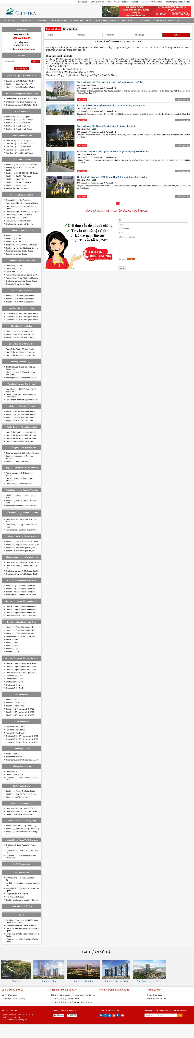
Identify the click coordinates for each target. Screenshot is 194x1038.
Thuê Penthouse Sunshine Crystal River (21, 673)
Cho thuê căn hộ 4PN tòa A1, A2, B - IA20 (22, 742)
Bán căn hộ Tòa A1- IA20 (15, 700)
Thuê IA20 (41, 21)
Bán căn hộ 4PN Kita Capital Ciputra (20, 302)
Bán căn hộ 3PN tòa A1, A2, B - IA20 (20, 712)
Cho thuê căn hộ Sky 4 (14, 685)
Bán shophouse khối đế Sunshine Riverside (22, 453)
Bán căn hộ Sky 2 (12, 643)
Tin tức (7, 25)
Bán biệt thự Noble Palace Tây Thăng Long (22, 829)
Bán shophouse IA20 (14, 757)
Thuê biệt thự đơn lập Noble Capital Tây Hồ (22, 562)
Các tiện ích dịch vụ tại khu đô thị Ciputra (22, 900)
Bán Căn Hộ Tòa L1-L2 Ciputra (18, 126)
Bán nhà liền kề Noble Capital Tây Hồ (20, 551)
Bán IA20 (145, 21)
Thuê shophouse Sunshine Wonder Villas (21, 530)
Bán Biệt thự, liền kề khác (101, 2)
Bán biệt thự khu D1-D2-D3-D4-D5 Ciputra (22, 173)
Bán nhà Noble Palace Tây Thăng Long (21, 826)
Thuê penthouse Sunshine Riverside (20, 441)
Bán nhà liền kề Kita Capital (16, 254)
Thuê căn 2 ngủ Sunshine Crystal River (21, 663)
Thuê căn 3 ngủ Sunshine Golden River (21, 610)
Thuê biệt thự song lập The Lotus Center (21, 811)
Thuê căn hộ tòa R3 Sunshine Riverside (21, 438)
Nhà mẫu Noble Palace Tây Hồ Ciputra (21, 925)
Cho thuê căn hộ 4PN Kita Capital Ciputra (22, 320)
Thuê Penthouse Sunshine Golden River (21, 616)
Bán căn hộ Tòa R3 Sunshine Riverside (21, 418)
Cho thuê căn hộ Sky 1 (14, 676)
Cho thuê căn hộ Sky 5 (14, 688)
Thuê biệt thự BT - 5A (14, 266)
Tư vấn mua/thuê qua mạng (22, 49)
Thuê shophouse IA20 (14, 774)
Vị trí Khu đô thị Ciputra (15, 897)
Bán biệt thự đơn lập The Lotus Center (20, 791)
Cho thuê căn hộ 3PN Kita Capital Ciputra (22, 317)
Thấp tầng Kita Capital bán (152, 2)
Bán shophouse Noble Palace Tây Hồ (20, 87)
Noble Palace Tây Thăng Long (167, 21)
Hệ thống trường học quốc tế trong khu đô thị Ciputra (72, 995)
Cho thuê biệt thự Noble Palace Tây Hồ (21, 102)
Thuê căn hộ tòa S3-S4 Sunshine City (20, 352)
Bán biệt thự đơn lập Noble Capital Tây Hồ (22, 541)
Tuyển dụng (82, 2)
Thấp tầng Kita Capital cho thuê (178, 2)
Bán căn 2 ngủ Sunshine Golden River (20, 586)
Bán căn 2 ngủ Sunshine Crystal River (20, 627)
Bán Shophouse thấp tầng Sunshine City (21, 378)
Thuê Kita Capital (58, 21)
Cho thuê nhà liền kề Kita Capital (18, 284)
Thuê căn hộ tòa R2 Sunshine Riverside (21, 435)
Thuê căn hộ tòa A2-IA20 (15, 730)
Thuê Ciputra (26, 21)
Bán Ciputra (10, 21)
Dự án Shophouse (154, 995)
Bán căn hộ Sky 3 (12, 646)
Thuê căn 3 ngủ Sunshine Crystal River (21, 667)
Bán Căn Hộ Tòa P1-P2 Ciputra (18, 123)
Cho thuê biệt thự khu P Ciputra (18, 200)
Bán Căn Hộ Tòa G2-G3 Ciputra (18, 117)
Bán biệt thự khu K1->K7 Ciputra (18, 182)
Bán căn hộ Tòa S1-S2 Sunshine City (20, 331)
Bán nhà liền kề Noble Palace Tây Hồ (20, 81)
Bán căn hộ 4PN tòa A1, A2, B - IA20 (20, 715)
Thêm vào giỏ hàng (182, 99)
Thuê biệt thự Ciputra (21, 864)
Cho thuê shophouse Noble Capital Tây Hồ (22, 571)
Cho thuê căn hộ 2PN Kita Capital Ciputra (22, 313)
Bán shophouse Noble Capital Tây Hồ (20, 548)
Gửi (180, 1015)
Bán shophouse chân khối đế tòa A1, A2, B (22, 760)
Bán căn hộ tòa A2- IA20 (15, 703)
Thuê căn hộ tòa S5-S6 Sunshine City (20, 355)
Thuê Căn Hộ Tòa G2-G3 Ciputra (18, 141)
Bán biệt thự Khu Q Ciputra (16, 179)
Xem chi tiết (82, 99)
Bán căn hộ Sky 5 (12, 652)
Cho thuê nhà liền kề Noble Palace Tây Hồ (22, 99)
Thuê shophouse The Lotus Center (19, 814)
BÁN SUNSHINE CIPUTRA (81, 21)
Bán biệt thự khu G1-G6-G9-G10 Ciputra (21, 165)
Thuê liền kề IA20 (12, 772)
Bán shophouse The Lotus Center (19, 797)
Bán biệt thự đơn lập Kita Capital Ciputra (21, 245)
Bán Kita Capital (129, 21)
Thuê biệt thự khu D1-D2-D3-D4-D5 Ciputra (22, 212)
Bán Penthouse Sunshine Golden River (21, 595)
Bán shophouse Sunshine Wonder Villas (21, 506)
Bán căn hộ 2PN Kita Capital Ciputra (20, 296)
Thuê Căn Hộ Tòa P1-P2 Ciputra (18, 147)
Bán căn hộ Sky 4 (12, 649)
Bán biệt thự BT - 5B (13, 239)
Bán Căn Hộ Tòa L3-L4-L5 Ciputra (19, 129)
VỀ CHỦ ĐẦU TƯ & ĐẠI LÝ (12, 990)
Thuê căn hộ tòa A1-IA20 (15, 727)
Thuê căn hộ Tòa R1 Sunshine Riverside (21, 432)
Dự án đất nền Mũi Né (156, 998)
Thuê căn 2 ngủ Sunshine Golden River (21, 606)
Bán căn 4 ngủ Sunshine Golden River (20, 592)
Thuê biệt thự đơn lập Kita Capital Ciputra (22, 278)
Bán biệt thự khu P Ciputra (16, 185)
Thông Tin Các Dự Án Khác (21, 906)
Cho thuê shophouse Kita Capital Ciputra (21, 281)
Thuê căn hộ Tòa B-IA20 (15, 733)
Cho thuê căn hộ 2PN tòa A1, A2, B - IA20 (22, 736)
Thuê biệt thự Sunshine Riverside (18, 484)
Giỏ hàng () (23, 68)
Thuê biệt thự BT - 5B (14, 269)
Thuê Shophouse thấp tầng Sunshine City (22, 400)
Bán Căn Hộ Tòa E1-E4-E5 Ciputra (19, 120)
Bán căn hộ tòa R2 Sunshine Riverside (21, 414)
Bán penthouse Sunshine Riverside (19, 421)
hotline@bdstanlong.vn (17, 1019)
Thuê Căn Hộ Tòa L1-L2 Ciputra (18, 150)
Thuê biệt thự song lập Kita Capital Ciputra (22, 275)
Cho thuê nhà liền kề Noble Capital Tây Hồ (22, 574)
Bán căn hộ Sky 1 (12, 639)
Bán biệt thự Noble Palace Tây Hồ (19, 84)
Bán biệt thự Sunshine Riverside (18, 461)
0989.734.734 (14, 1017)
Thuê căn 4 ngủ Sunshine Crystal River (21, 670)
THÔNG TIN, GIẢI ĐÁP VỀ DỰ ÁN (63, 990)
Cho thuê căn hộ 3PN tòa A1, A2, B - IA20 (22, 739)
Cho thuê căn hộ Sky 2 (14, 679)
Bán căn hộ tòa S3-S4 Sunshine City (20, 334)
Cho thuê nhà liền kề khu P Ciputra (19, 224)
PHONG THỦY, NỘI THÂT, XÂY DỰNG (114, 990)
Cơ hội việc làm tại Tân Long (13, 998)
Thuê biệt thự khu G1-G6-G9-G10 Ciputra (22, 203)
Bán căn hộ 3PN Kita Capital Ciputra (20, 299)
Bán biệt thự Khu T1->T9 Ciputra (18, 176)
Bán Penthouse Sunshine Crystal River (21, 636)
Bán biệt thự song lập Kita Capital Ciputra (22, 248)
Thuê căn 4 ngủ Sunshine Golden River (21, 613)
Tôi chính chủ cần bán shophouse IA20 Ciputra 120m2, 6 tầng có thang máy (111, 105)
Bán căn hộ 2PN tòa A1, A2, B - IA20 (20, 709)
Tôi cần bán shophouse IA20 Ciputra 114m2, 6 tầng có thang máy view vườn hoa (113, 151)
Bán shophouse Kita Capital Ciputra (19, 251)
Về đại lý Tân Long (9, 995)
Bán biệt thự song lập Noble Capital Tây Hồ (22, 545)
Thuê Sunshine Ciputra (106, 21)
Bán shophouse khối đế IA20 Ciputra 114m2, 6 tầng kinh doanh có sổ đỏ (109, 82)
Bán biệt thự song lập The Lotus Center (21, 794)
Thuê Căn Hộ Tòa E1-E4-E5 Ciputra (20, 144)
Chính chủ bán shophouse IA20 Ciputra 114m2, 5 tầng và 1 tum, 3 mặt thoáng (112, 177)
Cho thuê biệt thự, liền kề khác (126, 2)
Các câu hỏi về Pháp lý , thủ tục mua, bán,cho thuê (71, 1002)
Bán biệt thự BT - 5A (13, 236)
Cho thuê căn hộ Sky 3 (14, 682)
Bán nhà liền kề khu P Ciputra (17, 188)
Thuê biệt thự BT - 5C (14, 272)
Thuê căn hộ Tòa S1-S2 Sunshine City (20, 349)
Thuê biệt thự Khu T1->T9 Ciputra (19, 215)
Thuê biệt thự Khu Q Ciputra (16, 218)
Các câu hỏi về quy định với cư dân (64, 998)
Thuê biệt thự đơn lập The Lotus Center (21, 808)
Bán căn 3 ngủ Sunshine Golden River (20, 589)
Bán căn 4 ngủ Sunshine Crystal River (20, 633)
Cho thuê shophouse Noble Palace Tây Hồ (22, 105)
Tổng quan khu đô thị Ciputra (17, 894)
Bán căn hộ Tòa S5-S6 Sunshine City (20, 337)
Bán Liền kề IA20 (12, 754)
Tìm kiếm (176, 35)
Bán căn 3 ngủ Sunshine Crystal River (20, 630)
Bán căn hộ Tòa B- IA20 (15, 706)
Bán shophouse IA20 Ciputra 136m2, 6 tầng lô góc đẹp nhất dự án (106, 126)
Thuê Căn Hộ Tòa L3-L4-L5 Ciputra (19, 153)
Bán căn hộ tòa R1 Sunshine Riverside (21, 411)
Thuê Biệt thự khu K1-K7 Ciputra (18, 221)
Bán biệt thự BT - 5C (14, 242)
